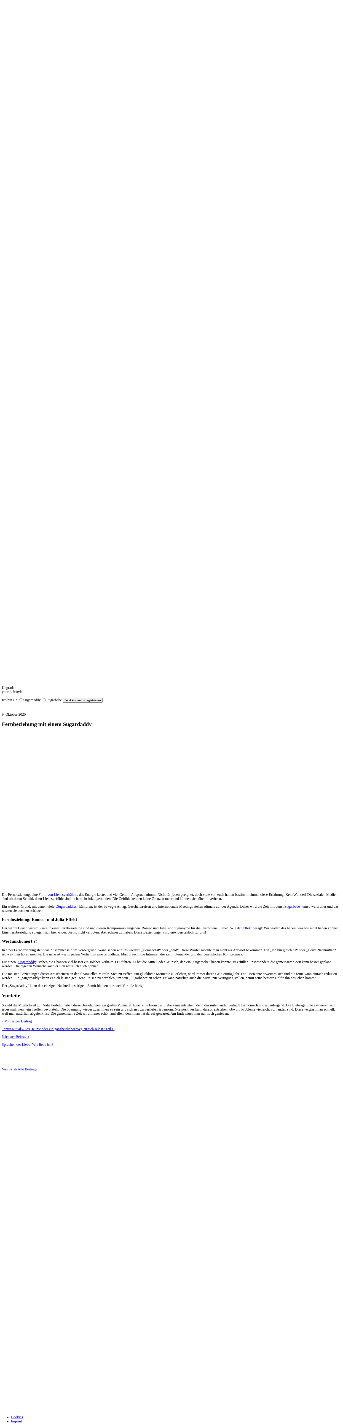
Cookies (17, 1417)
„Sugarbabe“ (292, 906)
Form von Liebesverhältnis (58, 894)
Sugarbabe (54, 700)
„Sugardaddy (26, 962)
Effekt (247, 928)
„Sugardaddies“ (66, 906)
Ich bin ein (9, 700)
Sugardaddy (31, 700)
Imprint (16, 1421)
